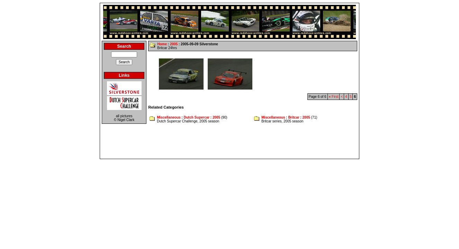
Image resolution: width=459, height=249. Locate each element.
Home (162, 44)
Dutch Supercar (196, 117)
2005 (174, 44)
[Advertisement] (230, 141)
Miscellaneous (168, 117)
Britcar (293, 117)
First (334, 97)
